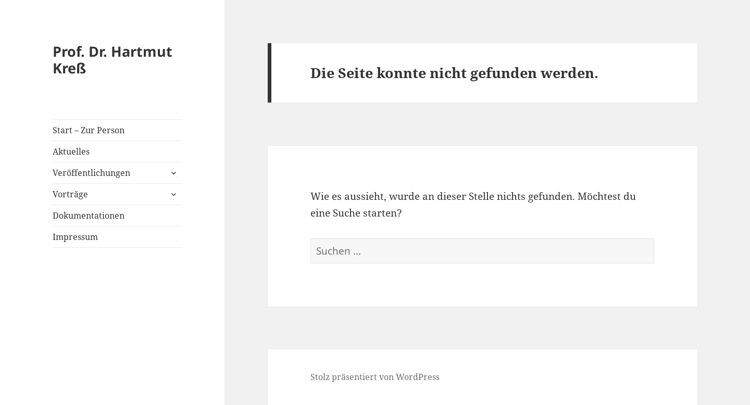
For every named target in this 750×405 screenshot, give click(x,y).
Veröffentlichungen (91, 173)
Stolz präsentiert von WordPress (375, 377)
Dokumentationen (88, 215)
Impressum (75, 237)
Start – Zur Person (88, 130)
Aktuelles (71, 151)
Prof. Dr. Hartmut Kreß (112, 60)
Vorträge (70, 194)
